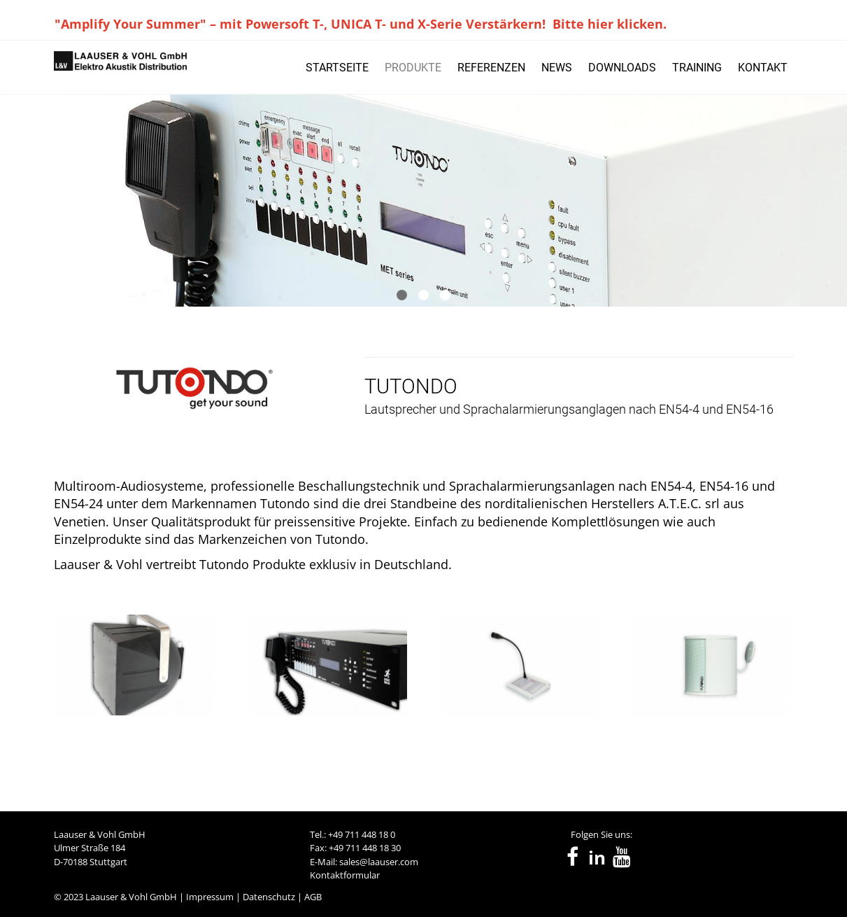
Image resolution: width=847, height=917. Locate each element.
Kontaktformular (345, 875)
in (597, 858)
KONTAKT (763, 67)
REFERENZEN (491, 67)
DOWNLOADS (622, 67)
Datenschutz (269, 896)
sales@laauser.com (378, 861)
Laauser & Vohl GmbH (131, 896)
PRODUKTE (413, 67)
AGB (313, 896)
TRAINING (697, 67)
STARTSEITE (337, 67)
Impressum (210, 896)
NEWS (556, 67)
